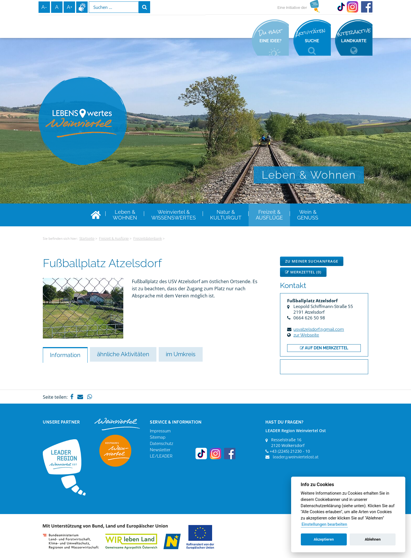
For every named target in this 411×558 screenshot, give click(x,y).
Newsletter (160, 450)
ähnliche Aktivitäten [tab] (123, 354)
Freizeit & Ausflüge (114, 239)
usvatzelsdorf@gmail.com (318, 329)
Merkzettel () (303, 272)
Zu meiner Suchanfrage (311, 261)
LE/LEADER (161, 456)
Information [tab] (65, 355)
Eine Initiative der (292, 7)
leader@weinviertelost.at (296, 457)
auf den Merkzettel (324, 348)
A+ (69, 7)
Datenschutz (161, 443)
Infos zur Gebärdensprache (82, 7)
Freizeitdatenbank (147, 239)
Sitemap (158, 437)
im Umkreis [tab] (181, 354)
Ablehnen (373, 539)
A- (44, 7)
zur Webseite (306, 335)
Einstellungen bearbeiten (324, 524)
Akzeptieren (324, 539)
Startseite (86, 239)
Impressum (160, 431)
